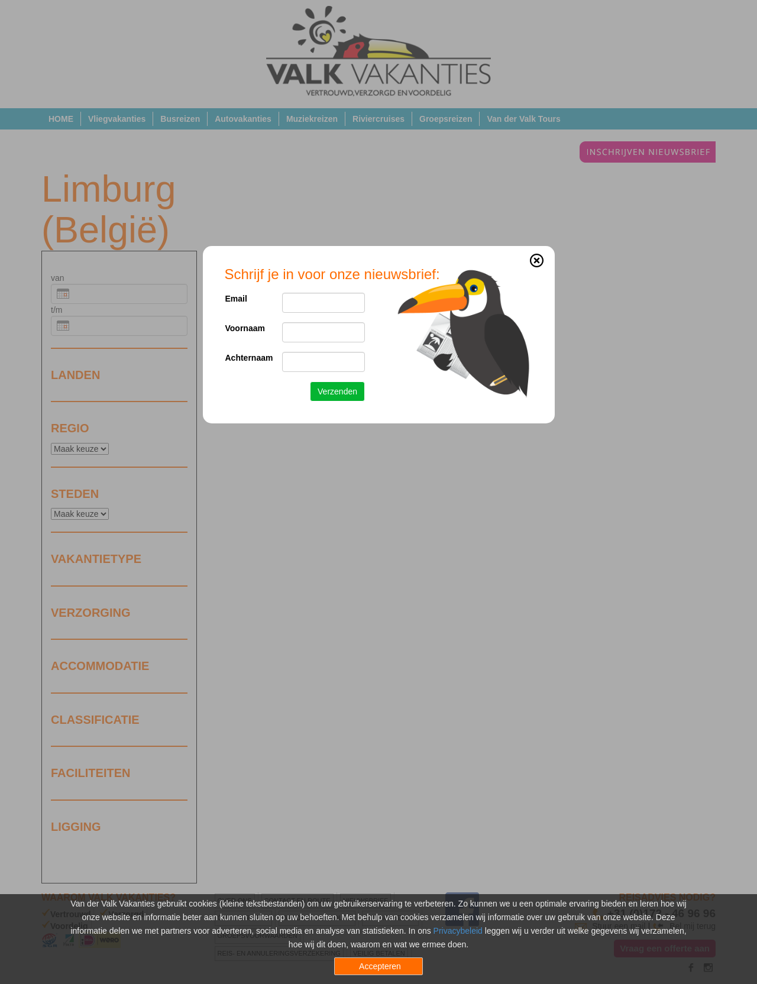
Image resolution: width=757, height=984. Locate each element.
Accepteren (380, 966)
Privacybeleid (458, 931)
